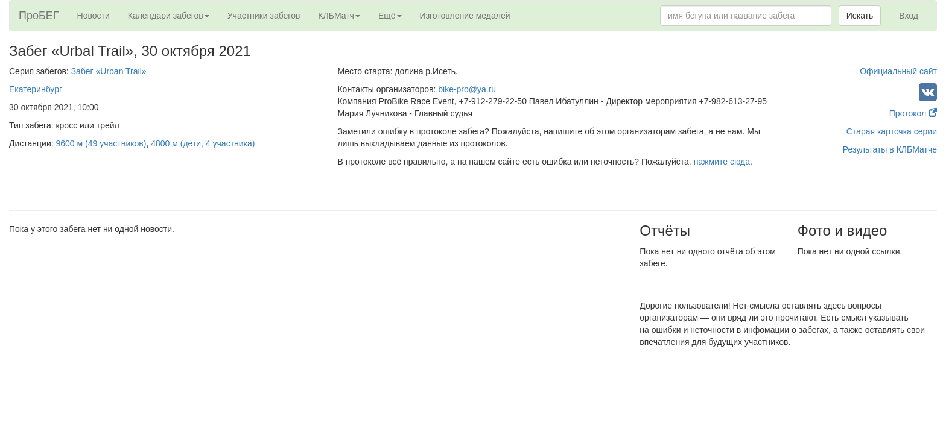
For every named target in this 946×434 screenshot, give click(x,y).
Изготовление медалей (465, 15)
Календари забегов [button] (168, 15)
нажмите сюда (722, 161)
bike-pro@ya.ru (467, 89)
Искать (860, 15)
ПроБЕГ (39, 16)
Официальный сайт (898, 71)
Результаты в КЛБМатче (890, 149)
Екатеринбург (35, 89)
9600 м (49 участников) (101, 143)
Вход (908, 15)
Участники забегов (263, 15)
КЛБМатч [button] (339, 15)
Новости (93, 15)
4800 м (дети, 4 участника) (203, 143)
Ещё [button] (390, 15)
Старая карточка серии (891, 131)
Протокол (913, 113)
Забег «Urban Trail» (109, 71)
